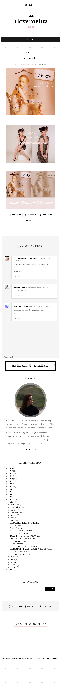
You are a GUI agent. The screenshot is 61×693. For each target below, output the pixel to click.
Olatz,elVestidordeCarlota (26, 259)
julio (13, 518)
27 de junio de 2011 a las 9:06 (37, 287)
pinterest (46, 607)
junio (13, 520)
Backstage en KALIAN (19, 552)
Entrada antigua (42, 366)
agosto (14, 515)
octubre (14, 510)
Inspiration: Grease (18, 541)
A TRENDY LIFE (19, 287)
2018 (11, 484)
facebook (31, 607)
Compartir (15, 215)
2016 (11, 489)
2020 (11, 479)
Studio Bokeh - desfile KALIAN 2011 (25, 536)
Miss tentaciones (21, 306)
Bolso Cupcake (16, 544)
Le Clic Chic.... (16, 526)
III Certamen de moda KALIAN (23, 546)
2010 (11, 570)
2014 (11, 494)
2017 (11, 486)
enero (14, 567)
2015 (11, 492)
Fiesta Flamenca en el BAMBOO (24, 539)
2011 (10, 502)
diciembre (15, 505)
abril (13, 559)
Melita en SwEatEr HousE (21, 554)
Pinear (30, 220)
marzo (14, 562)
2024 (11, 468)
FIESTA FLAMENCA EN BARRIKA (24, 523)
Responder (17, 276)
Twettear (30, 215)
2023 (11, 471)
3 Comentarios (41, 64)
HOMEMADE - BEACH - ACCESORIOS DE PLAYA (31, 549)
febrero (14, 565)
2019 (11, 481)
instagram (15, 607)
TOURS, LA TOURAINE (20, 533)
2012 (11, 499)
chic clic (29, 53)
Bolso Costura (16, 528)
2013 (11, 497)
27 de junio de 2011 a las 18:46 (40, 306)
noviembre (16, 507)
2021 (11, 476)
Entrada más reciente (21, 366)
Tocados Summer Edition (21, 531)
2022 (11, 473)
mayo (13, 557)
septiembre (16, 513)
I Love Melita (20, 64)
